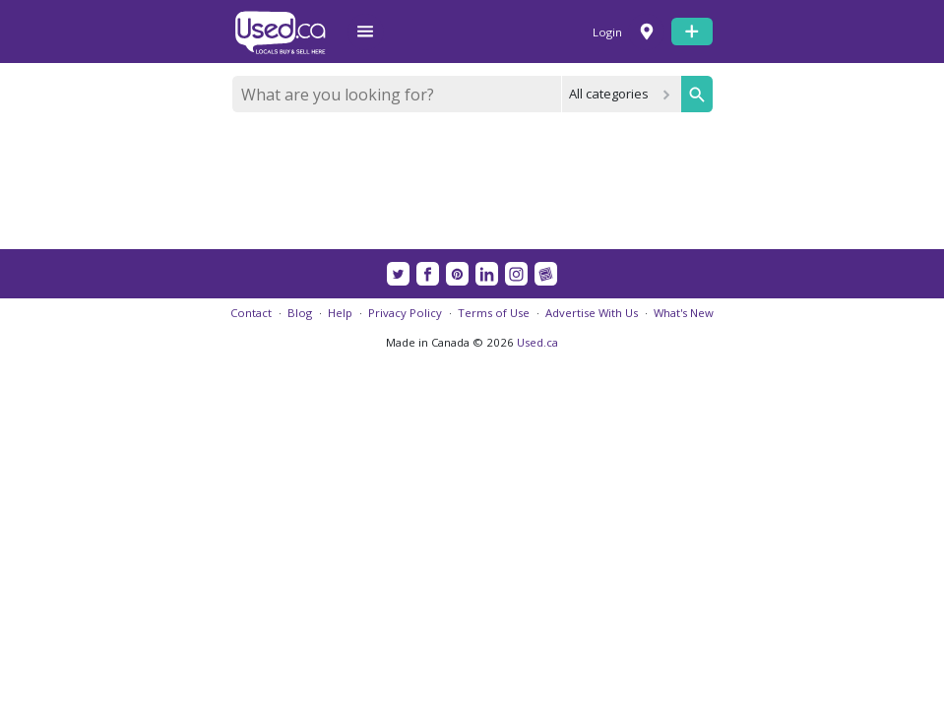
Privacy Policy (405, 312)
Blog (299, 312)
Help (340, 312)
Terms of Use (494, 312)
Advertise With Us (591, 312)
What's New (684, 312)
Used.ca (537, 342)
